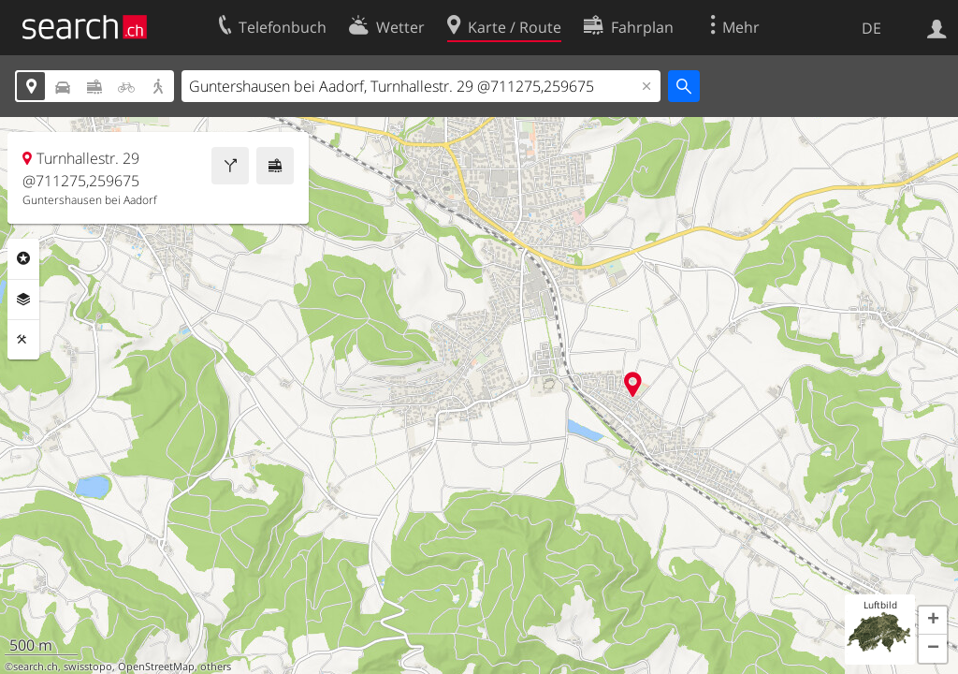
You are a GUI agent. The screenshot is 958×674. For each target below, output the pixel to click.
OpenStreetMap (156, 666)
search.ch (35, 666)
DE (871, 28)
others (215, 666)
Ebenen (23, 299)
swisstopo (88, 666)
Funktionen (23, 339)
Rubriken (23, 258)
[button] (933, 621)
